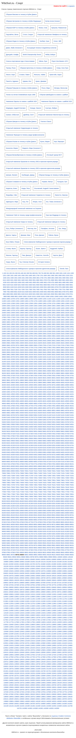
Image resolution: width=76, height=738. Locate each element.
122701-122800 (62, 638)
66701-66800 (19, 461)
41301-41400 (37, 387)
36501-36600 (37, 373)
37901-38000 (19, 378)
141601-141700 (67, 706)
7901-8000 (10, 292)
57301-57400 (37, 434)
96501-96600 (37, 548)
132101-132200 (25, 673)
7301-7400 (35, 289)
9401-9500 (50, 294)
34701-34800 (19, 368)
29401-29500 (46, 352)
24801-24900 (65, 338)
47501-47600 (19, 406)
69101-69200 (19, 468)
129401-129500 (14, 664)
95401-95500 (10, 545)
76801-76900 (65, 489)
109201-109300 (8, 592)
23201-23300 (65, 334)
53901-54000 (19, 424)
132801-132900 (30, 675)
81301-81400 (37, 503)
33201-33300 (28, 364)
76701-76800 (56, 489)
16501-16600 (37, 315)
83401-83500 (10, 510)
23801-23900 (46, 336)
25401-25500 (46, 340)
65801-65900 (10, 459)
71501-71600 (19, 475)
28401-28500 (28, 350)
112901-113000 (57, 603)
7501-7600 (50, 289)
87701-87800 (37, 522)
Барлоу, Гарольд (25, 248)
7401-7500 (43, 289)
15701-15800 (37, 313)
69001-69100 (10, 468)
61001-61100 (10, 445)
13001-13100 (10, 306)
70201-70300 (46, 471)
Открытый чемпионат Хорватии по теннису (35, 195)
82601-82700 (10, 508)
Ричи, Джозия (39, 235)
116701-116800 (46, 617)
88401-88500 (28, 524)
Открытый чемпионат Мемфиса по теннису (52, 34)
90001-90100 (28, 529)
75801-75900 (46, 487)
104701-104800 (14, 576)
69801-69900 (10, 471)
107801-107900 (67, 585)
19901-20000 (56, 324)
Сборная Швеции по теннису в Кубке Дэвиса (21, 121)
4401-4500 (32, 282)
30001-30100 (28, 354)
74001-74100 (28, 482)
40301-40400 (19, 385)
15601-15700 (28, 313)
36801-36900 (65, 373)
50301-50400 (56, 413)
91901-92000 (56, 534)
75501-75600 (19, 487)
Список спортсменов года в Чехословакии (20, 61)
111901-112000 (19, 601)
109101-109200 (67, 589)
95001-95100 (46, 543)
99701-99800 (39, 557)
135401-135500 (30, 685)
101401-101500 (8, 564)
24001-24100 (65, 336)
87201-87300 (65, 520)
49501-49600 (56, 410)
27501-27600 (19, 347)
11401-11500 (10, 301)
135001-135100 (57, 683)
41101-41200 (19, 387)
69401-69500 (46, 468)
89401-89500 (46, 527)
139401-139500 (40, 699)
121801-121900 (35, 636)
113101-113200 (8, 606)
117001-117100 (8, 620)
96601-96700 (46, 548)
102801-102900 (19, 568)
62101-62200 (37, 447)
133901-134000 (8, 680)
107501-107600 (35, 585)
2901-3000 (62, 278)
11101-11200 (56, 299)
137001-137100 (62, 690)
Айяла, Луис (43, 61)
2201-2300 (10, 278)
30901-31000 (37, 357)
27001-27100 (46, 345)
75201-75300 (65, 485)
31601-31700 (28, 359)
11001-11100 (46, 299)
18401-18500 (65, 320)
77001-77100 (10, 492)
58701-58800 (19, 438)
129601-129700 (35, 664)
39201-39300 (65, 380)
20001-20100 (65, 324)
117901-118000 (35, 622)
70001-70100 (28, 471)
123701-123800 (30, 643)
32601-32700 (46, 361)
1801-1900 (50, 275)
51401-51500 (10, 417)
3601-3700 (43, 280)
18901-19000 (37, 322)
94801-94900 (28, 543)
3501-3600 (35, 280)
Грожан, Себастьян (12, 115)
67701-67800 (37, 464)
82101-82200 (37, 506)
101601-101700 (30, 564)
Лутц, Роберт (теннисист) (14, 228)
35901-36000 (56, 371)
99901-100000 (57, 557)
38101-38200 (37, 378)
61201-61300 (28, 445)
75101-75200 (56, 485)
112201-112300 (51, 601)
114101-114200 (46, 608)
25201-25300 (28, 340)
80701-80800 (56, 501)
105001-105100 (46, 576)
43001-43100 (46, 392)
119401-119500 (57, 627)
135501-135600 (40, 685)
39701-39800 (37, 382)
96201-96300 (10, 548)
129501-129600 (25, 664)
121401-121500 (62, 634)
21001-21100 (10, 329)
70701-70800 (19, 473)
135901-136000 (14, 687)
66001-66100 (28, 459)
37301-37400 (37, 375)
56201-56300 (10, 431)
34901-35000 (37, 368)
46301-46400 (56, 401)
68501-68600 (37, 466)
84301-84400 (19, 513)
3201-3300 (13, 280)
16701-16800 (56, 315)
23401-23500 (10, 336)
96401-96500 (28, 548)
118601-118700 (40, 624)
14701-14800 (19, 310)
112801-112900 (46, 603)
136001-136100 (25, 687)
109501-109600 (40, 592)
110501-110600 (8, 596)
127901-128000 (62, 657)
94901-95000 (37, 543)
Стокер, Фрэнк (11, 248)
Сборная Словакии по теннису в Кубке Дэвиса (21, 181)
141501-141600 (57, 706)
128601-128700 (67, 659)
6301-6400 (32, 287)
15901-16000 (56, 313)
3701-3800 (50, 280)
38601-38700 (10, 380)
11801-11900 (46, 301)
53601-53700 (65, 422)
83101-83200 (56, 508)
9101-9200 (28, 294)
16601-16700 (46, 315)
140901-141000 (62, 703)
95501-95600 (19, 545)
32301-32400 (19, 361)
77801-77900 (10, 494)
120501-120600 (35, 631)
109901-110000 (14, 594)
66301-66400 (56, 459)
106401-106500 (57, 580)
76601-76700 (46, 489)
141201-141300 (25, 706)
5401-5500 (35, 285)
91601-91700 (28, 534)
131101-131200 (57, 669)
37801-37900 (10, 378)
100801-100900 (14, 561)
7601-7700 (58, 289)
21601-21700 (65, 329)
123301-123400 (57, 641)
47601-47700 (28, 406)
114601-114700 (30, 610)
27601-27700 (28, 347)
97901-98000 (19, 552)
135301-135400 (19, 685)
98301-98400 (56, 552)
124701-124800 (67, 645)
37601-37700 (65, 375)
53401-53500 (46, 422)
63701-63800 (37, 452)
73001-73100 (10, 480)
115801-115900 (19, 615)
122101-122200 (67, 636)
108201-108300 (40, 587)
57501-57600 (56, 434)
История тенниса (44, 262)
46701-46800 (19, 403)
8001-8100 (17, 292)
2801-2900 (54, 278)
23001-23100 (46, 334)
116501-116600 (25, 617)
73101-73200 (19, 480)
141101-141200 (14, 706)
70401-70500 (65, 471)
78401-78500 (65, 494)
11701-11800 (37, 301)
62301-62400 (56, 447)
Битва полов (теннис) (52, 21)
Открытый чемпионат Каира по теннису (19, 222)
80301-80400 (19, 501)
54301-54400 (56, 424)
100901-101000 (25, 561)
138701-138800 (35, 696)
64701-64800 (56, 454)
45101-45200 (19, 399)
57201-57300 (28, 434)
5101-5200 (13, 285)
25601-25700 (65, 340)
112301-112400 (62, 601)
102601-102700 (67, 566)
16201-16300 (10, 315)
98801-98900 (28, 555)
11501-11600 (19, 301)
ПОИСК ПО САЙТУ (60, 6)
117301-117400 (40, 620)
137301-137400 (25, 692)
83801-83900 (46, 510)
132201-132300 (35, 673)
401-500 (26, 273)
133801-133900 (67, 678)
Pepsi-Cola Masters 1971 (60, 61)
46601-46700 (10, 403)
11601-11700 (28, 301)
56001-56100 (65, 429)
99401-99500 (12, 557)
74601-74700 (10, 485)
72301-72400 (19, 478)
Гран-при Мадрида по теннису (56, 215)
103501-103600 (25, 571)
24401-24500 (28, 338)
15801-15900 (46, 313)
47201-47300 (65, 403)
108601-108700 (14, 589)
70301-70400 (56, 471)
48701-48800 (56, 408)
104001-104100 (8, 573)
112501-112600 (14, 603)
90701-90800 (19, 531)
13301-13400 (37, 306)
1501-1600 (28, 275)
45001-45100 (10, 399)
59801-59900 (46, 441)
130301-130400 (40, 666)
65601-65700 (65, 457)
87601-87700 (28, 522)
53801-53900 (10, 424)
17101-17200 (19, 317)
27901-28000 (56, 347)
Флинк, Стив (43, 28)
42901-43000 (37, 392)
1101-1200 (70, 273)
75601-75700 (28, 487)
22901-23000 (37, 334)
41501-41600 (56, 387)
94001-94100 (28, 541)
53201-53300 (28, 422)
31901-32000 (56, 359)
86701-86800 (19, 520)
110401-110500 (67, 594)
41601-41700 (65, 387)
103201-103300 (62, 568)
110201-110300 (46, 594)
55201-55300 (65, 427)
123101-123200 (35, 641)
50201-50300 (46, 413)
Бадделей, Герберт (56, 248)
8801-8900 (6, 294)
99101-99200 (56, 555)
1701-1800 (43, 275)
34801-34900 (28, 368)
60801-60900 (65, 443)
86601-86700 (10, 520)
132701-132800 (19, 675)
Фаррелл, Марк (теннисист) (31, 148)
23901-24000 (56, 336)
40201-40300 (10, 385)
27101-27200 (56, 345)
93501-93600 (56, 538)
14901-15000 (37, 310)
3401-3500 (28, 280)
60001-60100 (65, 441)
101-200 (9, 273)
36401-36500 (28, 373)
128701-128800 (8, 662)
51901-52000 (56, 417)
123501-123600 (8, 643)
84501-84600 (37, 513)
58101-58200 (37, 436)
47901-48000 (56, 406)
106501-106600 (67, 580)
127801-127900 (51, 657)
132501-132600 (67, 673)
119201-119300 (35, 627)
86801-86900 (28, 520)
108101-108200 (30, 587)
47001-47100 (46, 403)
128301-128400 (35, 659)
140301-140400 (67, 701)
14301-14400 (56, 308)
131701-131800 (51, 671)
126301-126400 (30, 652)
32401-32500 (28, 361)
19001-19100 (46, 322)
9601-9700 (65, 294)
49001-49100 (10, 410)
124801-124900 (8, 648)
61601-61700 (65, 445)
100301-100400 (30, 559)
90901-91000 (37, 531)
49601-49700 (65, 410)
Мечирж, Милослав (60, 88)
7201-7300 (28, 289)
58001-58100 (28, 436)
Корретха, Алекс (11, 188)
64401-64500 (28, 454)
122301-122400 (19, 638)
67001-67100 (46, 461)
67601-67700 (28, 464)
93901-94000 (19, 541)
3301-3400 (21, 280)
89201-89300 (28, 527)
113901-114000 (25, 608)
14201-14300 (46, 308)
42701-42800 (19, 392)
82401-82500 (65, 506)
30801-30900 (28, 357)
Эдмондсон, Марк (12, 202)
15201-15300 (65, 310)
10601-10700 (10, 299)
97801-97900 (10, 552)
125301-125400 (62, 648)
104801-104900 (25, 576)
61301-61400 (37, 445)
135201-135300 (8, 685)
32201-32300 (10, 361)
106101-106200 (25, 580)
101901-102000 (62, 564)
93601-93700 (65, 538)
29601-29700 (65, 352)
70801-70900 (28, 473)
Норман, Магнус (47, 181)
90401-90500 (65, 529)
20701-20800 (56, 327)
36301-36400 (19, 373)
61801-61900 (10, 447)
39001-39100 (46, 380)
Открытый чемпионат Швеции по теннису (51, 222)
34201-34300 (46, 366)
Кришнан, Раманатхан (58, 28)
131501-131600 (30, 671)
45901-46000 (19, 401)
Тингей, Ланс (64, 268)
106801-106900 (30, 582)
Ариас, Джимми (41, 81)
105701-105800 (51, 578)
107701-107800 (57, 585)
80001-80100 (65, 499)
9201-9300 (35, 294)
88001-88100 (65, 522)
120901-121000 (8, 634)
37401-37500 (46, 375)
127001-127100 (35, 655)
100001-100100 (68, 557)
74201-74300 (46, 482)
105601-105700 (40, 578)
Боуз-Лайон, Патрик (12, 242)
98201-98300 (46, 552)
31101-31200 (56, 357)
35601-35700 (28, 371)
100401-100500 (40, 559)
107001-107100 (51, 582)
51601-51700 (28, 417)
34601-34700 (10, 368)
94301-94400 (56, 541)
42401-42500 (65, 389)
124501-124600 (46, 645)
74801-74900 (28, 485)
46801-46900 (28, 403)
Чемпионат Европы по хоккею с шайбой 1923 (56, 101)
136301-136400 (57, 687)
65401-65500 (46, 457)
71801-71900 (46, 475)
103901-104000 (67, 571)
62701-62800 (19, 450)
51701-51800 (37, 417)
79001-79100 (46, 496)
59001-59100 (46, 438)
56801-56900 (65, 431)
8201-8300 (32, 292)
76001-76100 (65, 487)
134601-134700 (14, 683)
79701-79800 (37, 499)
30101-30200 (37, 354)
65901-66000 (19, 459)
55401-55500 (10, 429)
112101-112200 (40, 601)
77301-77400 (37, 492)
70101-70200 (37, 471)
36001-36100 (65, 371)
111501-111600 (46, 599)
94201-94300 (46, 541)
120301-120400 (14, 631)
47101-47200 (56, 403)
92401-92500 (28, 536)
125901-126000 (57, 650)
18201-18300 (46, 320)
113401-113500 (40, 606)
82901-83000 (37, 508)
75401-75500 (10, 487)
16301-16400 (19, 315)
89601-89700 (65, 527)
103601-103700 (35, 571)
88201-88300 (10, 524)
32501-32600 (37, 361)
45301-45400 (37, 399)
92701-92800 (56, 536)
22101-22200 (37, 331)
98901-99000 (37, 555)
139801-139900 (14, 701)
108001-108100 (19, 587)
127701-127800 (40, 657)
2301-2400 (17, 278)
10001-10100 (27, 296)
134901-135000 (46, 683)
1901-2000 (58, 275)
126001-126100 (67, 650)
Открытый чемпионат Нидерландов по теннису (22, 128)
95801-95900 (46, 545)
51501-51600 (19, 417)
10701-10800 (19, 299)
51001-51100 (46, 415)
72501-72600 (37, 478)
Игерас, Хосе (37, 202)
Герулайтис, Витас (12, 34)
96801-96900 (65, 548)
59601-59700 (28, 441)
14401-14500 (65, 308)
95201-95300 (65, 543)
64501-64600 (37, 454)
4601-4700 (47, 282)
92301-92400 (19, 536)
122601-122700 (51, 638)
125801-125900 (46, 650)
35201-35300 (65, 368)
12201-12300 (10, 303)
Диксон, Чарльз (11, 235)
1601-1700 (35, 275)
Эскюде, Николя (35, 108)
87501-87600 (19, 522)
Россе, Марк (46, 88)
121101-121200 (30, 634)
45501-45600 (56, 399)
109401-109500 (30, 592)
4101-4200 (10, 282)
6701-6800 (62, 287)
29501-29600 (56, 352)
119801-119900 (30, 629)
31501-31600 (19, 359)
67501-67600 (19, 464)
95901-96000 (56, 545)
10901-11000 (37, 299)
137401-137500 (35, 692)
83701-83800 (37, 510)
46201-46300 (46, 401)
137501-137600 (46, 692)
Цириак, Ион (27, 81)
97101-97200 (19, 550)
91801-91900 (46, 534)
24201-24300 (10, 338)
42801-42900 (28, 392)
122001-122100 (57, 636)
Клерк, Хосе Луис (62, 68)
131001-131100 (46, 669)
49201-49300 (28, 410)
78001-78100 (28, 494)
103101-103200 (51, 568)
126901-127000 (25, 655)
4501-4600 (39, 282)
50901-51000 (37, 415)
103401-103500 (14, 571)
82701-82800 (19, 508)
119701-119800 (19, 629)
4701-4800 (54, 282)
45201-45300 (28, 399)
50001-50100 (28, 413)
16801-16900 (65, 315)
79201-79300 (65, 496)
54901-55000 (37, 427)
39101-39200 (56, 380)
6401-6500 (39, 287)
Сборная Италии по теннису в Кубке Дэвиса (21, 141)
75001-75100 (46, 485)
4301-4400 (25, 282)
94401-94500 (65, 541)
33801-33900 (10, 366)
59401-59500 (10, 441)
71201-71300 (65, 473)
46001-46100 (28, 401)
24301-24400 (19, 338)
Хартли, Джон (57, 255)
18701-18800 (19, 322)
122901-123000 (14, 641)
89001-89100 (10, 527)
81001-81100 (10, 503)
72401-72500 (28, 478)
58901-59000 (37, 438)
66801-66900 (28, 461)
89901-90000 (19, 529)
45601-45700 (65, 399)
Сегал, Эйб (57, 41)
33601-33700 (65, 364)
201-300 (15, 273)
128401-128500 (46, 659)
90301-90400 (56, 529)
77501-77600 (56, 492)
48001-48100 (65, 406)
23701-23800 (37, 336)
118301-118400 (8, 624)
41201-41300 (28, 387)
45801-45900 (10, 401)
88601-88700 (46, 524)
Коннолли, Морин (12, 148)
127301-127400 (67, 655)
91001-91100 (46, 531)
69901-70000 (19, 471)
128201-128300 (25, 659)
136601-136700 (19, 690)
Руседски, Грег (62, 181)
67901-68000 (56, 464)
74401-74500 (65, 482)
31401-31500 (10, 359)
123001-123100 (25, 641)
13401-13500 (46, 306)
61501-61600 (56, 445)
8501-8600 (54, 292)
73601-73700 (65, 480)
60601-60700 (46, 443)
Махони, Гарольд (12, 255)
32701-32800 (56, 361)
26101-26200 (37, 343)
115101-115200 (14, 613)
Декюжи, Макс (26, 235)
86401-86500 (65, 517)
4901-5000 (69, 282)
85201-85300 (28, 515)
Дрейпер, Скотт (28, 115)
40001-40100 (65, 382)
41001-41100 (10, 387)
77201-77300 (28, 492)
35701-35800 (37, 371)
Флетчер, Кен (31, 228)
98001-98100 (28, 552)
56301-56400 (19, 431)
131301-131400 (8, 671)
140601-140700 (30, 703)
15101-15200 (56, 310)
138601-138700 (25, 696)
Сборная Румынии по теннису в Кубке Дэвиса (21, 88)
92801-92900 (65, 536)
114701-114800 (40, 610)
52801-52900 (65, 420)
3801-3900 (58, 280)
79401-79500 (10, 499)
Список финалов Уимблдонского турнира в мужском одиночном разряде (30, 268)
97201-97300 (28, 550)
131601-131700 (40, 671)
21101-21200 (19, 329)
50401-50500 (65, 413)
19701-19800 (37, 324)
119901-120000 (40, 629)
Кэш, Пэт (25, 202)
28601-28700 (46, 350)
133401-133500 (25, 678)
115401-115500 (46, 613)
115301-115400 (35, 613)
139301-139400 (30, 699)
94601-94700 (10, 543)
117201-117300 (30, 620)
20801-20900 (65, 327)
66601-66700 (10, 461)
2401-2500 (25, 278)
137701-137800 (67, 692)
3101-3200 (6, 280)
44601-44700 (46, 396)
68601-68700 (46, 466)
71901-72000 (56, 475)
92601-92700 (46, 536)
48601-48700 (46, 408)
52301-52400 (19, 420)
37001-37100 (10, 375)
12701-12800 (56, 303)
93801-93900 (10, 541)
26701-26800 (19, 345)
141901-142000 (43, 708)
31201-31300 (65, 357)
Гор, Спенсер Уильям (26, 262)
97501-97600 (56, 550)
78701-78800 (19, 496)
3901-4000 (65, 280)
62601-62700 (10, 450)
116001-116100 (40, 615)
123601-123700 (19, 643)
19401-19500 (10, 324)
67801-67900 (46, 464)
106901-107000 (40, 582)
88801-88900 (65, 524)
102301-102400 (35, 566)
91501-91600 (19, 534)
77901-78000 (19, 494)
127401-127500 (8, 657)
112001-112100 (30, 601)
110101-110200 (35, 594)
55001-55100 (46, 427)
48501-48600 (37, 408)
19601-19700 (28, 324)
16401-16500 (28, 315)
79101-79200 (56, 496)
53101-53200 (19, 422)
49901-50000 (19, 413)
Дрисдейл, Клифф (12, 54)
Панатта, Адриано (12, 81)
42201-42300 (46, 389)
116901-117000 (67, 617)
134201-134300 (40, 680)
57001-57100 (10, 434)
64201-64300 (10, 454)
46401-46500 (65, 401)
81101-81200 (19, 503)
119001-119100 (14, 627)
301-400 (20, 273)
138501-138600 (14, 696)
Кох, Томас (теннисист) (54, 202)
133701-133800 (57, 678)
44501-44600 (37, 396)
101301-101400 (67, 561)
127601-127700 (30, 657)
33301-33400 (37, 364)
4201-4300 (17, 282)
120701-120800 (57, 631)
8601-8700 (62, 292)
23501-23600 (19, 336)
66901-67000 (37, 461)
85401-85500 (46, 515)
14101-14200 (37, 308)
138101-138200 (40, 694)
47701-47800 (37, 406)
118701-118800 (51, 624)
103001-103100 (40, 568)
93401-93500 (46, 538)
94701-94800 (19, 543)
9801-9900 (10, 296)
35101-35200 (56, 368)
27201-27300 (65, 345)
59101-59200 (56, 438)
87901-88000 (56, 522)
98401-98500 (65, 552)
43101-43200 (56, 392)
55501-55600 (19, 429)
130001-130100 (8, 666)
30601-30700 (10, 357)
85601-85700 (65, 515)
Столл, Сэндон (28, 34)
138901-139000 (57, 696)
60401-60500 (28, 443)
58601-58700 (10, 438)
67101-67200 (56, 461)
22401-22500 (65, 331)
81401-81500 (46, 503)
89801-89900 (10, 529)
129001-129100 (40, 662)
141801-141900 (32, 708)
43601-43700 (28, 394)
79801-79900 (46, 499)
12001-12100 (65, 301)
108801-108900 (35, 589)
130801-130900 (25, 669)
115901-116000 (30, 615)
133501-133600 (35, 678)
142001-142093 (54, 708)
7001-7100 (13, 289)
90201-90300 (46, 529)
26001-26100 (28, 343)
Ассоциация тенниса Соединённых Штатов (41, 48)
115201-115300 (25, 613)
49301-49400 (37, 410)
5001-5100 (6, 285)
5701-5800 (58, 285)
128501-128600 (57, 659)
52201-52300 (10, 420)
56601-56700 (46, 431)
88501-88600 (37, 524)
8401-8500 (47, 292)
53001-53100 (10, 422)
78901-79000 (37, 496)
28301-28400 (19, 350)
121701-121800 (25, 636)
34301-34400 (56, 366)
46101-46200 (37, 401)
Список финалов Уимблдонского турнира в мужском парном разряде (47, 242)
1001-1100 (62, 273)
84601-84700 (46, 513)
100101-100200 (8, 559)
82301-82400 (56, 506)
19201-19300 (65, 322)
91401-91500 (10, 534)
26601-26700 (10, 345)
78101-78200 (37, 494)
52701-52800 (56, 420)
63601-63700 (28, 452)
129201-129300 (62, 662)
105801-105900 (62, 578)
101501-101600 (19, 564)
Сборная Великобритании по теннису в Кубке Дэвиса (24, 155)
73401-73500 (46, 480)
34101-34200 (37, 366)
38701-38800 (19, 380)
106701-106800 (19, 582)
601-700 (38, 273)
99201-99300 (65, 555)
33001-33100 (10, 364)
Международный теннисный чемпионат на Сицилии (23, 208)
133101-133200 (62, 675)
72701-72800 (56, 478)
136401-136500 (67, 687)
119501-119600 (67, 627)
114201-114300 (57, 608)
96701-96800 (56, 548)
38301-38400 (56, 378)
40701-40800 (56, 385)
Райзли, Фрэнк (53, 235)
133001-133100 (51, 675)
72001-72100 (65, 475)
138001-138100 (30, 694)
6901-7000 (6, 289)
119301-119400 (46, 627)
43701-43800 (37, 394)
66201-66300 (46, 459)
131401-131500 (19, 671)
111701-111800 (67, 599)
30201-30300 (46, 354)
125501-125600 (14, 650)
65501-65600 (56, 457)
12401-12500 (28, 303)
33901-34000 (19, 366)
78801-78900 (28, 496)
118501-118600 (30, 624)
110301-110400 (57, 594)
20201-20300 (10, 327)
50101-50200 (37, 413)
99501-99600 (21, 557)
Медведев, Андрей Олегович (16, 108)
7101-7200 (21, 289)
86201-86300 (46, 517)
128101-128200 (14, 659)
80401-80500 (28, 501)
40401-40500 (28, 385)
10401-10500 (63, 296)
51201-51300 (65, 415)
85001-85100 (10, 515)
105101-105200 (57, 576)
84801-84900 (65, 513)
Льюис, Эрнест (41, 248)
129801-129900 (57, 664)
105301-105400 (8, 578)
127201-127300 (57, 655)
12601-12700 (46, 303)
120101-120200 (62, 629)
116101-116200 (51, 615)
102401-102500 (46, 566)
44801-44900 (65, 396)
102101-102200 (14, 566)
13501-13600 (56, 306)
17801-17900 (10, 320)
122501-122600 (40, 638)
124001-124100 (62, 643)
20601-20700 (46, 327)
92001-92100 (65, 534)
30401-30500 (65, 354)
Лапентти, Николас (61, 195)
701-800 (43, 273)
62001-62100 (28, 447)
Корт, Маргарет (59, 141)
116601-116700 (35, 617)
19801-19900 (46, 324)
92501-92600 (37, 536)
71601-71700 (28, 475)
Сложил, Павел (24, 74)
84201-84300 (10, 513)
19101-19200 (56, 322)
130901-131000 (35, 669)
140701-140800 (40, 703)
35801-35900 (46, 371)
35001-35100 (46, 368)
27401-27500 (10, 347)
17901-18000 (19, 320)
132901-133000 (40, 675)
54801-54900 (28, 427)
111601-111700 (57, 599)
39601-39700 (28, 382)
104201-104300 (30, 573)
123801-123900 (40, 643)
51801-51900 (46, 417)
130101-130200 (19, 666)
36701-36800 (56, 373)
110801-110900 (40, 596)
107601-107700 (46, 585)
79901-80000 (56, 499)
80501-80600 (37, 501)
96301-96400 (19, 548)
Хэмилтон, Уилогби (42, 255)
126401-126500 (40, 652)
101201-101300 (57, 561)
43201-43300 (65, 392)
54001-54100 (28, 424)
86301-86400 (56, 517)
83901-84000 (56, 510)
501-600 (32, 273)
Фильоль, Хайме (39, 74)
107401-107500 (25, 585)
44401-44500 (28, 396)
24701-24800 (56, 338)
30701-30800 (19, 357)
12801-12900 (65, 303)
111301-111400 (25, 599)
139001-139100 (67, 696)
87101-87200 (56, 520)
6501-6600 (47, 287)
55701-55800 (37, 429)
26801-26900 (28, 345)
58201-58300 (46, 436)
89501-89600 (56, 527)
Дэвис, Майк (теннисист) (14, 48)
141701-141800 (22, 708)
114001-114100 (35, 608)
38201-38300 (46, 378)
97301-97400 (37, 550)
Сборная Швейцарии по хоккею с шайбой (54, 94)
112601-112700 (25, 603)
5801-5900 (65, 285)
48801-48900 (65, 408)
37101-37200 (19, 375)
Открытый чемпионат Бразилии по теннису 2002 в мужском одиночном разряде (33, 168)
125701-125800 (35, 650)
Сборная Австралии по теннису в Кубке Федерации (23, 21)
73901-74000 (19, 482)
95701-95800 (37, 545)
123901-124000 (51, 643)
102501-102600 (57, 566)
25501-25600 (56, 340)
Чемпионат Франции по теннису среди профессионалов (25, 135)
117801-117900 (25, 622)
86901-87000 (37, 520)
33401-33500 (46, 364)
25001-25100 (10, 340)
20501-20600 (37, 327)
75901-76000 (56, 487)
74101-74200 (37, 482)
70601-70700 (10, 473)
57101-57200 (19, 434)
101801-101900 (51, 564)
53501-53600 (56, 422)
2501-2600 (32, 278)
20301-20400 (19, 327)
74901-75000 (37, 485)
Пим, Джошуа (26, 255)
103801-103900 (57, 571)
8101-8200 (25, 292)
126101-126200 (8, 652)
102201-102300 (25, 566)
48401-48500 (28, 408)
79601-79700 (28, 499)
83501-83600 (19, 510)
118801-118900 (62, 624)
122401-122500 (30, 638)
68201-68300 (10, 466)
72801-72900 (65, 478)
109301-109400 (19, 592)
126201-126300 (19, 652)
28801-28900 (65, 350)
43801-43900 (46, 394)
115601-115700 (67, 613)
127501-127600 (19, 657)
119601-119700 (8, 629)
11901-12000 (56, 301)
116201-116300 (62, 615)
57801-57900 (10, 436)
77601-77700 (65, 492)
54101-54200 (37, 424)
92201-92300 (10, 536)
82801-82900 (28, 508)
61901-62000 (19, 447)
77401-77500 (46, 492)
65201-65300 (28, 457)
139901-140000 (25, 701)
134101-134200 (30, 680)
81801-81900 (10, 506)
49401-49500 (46, 410)
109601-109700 (51, 592)
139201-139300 (19, 699)
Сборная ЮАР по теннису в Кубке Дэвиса (20, 28)
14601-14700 (10, 310)
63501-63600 (19, 452)
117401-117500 (51, 620)
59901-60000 (56, 441)
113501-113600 (51, 606)
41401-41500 (46, 387)
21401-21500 (46, 329)
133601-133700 (46, 678)
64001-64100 (65, 452)
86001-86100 (28, 517)
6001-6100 (10, 287)
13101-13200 (19, 306)
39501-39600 (19, 382)
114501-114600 (19, 610)
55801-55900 (46, 429)
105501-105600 (30, 578)
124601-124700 (57, 645)
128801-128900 (19, 662)
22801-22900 (28, 334)
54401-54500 (65, 424)
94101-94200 (37, 541)
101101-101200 (46, 561)
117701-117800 (14, 622)
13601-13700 (65, 306)
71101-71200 (56, 473)
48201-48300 (10, 408)
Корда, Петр (26, 188)
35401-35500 (10, 371)
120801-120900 (67, 631)
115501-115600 (57, 613)
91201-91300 (65, 531)
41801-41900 (10, 389)
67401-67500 (10, 464)
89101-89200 (19, 527)
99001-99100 (46, 555)
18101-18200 (37, 320)
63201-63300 (65, 450)
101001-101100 (35, 561)
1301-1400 (13, 275)
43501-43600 (19, 394)
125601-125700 (25, 650)
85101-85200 (19, 515)
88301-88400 (19, 524)
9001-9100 (21, 294)
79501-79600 (19, 499)
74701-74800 (19, 485)
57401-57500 (46, 434)
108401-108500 (62, 587)
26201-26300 (46, 343)
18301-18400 (56, 320)
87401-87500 (10, 522)
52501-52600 (37, 420)
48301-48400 (19, 408)
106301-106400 (46, 580)
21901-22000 (19, 331)
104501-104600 (62, 573)
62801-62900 (28, 450)
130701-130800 (14, 669)
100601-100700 (62, 559)
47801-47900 (46, 406)
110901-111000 (51, 596)
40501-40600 (37, 385)
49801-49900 (10, 413)
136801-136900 (40, 690)
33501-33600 (56, 364)
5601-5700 (50, 285)
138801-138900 (46, 696)
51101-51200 (56, 415)
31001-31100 (46, 357)
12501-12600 (37, 303)
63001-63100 (46, 450)
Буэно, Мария (45, 141)
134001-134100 (19, 680)
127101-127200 (46, 655)
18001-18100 (28, 320)
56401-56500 (28, 431)
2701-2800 (47, 278)
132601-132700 (8, 675)
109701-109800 (62, 592)
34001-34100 (28, 366)
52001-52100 (65, 417)
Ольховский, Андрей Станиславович (46, 188)
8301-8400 (39, 292)
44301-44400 (19, 396)
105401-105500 (19, 578)
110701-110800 (30, 596)
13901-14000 (19, 308)
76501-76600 (37, 489)
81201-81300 (28, 503)
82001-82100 (28, 506)
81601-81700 (65, 503)
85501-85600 (56, 515)
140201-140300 (57, 701)
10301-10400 (54, 296)
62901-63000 (37, 450)
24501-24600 (37, 338)
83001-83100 (46, 508)
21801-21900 (10, 331)
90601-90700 (10, 531)
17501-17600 (56, 317)
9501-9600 (58, 294)
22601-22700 (10, 334)
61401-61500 (46, 445)
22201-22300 (46, 331)
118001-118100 (46, 622)
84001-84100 (65, 510)
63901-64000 (56, 452)
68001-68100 (65, 464)
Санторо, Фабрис (51, 108)
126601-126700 (62, 652)
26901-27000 (37, 345)
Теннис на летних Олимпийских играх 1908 (20, 94)
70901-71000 (37, 473)
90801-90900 (28, 531)
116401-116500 (14, 617)
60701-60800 (56, 443)
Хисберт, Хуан (44, 41)
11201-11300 (65, 299)
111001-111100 (62, 596)
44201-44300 (10, 396)
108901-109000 (46, 589)
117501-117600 (62, 620)
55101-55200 (56, 427)
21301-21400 (37, 329)
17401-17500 (46, 317)
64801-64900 (65, 454)
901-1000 (56, 273)
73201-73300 (28, 480)
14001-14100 (28, 308)
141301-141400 (35, 706)
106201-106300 (35, 580)
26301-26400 (56, 343)
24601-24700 (46, 338)
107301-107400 (14, 585)
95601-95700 (28, 545)
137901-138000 (19, 694)
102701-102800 (8, 568)
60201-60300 (10, 443)
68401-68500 (28, 466)
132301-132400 (46, 673)
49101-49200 (19, 410)
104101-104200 (19, 573)
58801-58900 (28, 438)
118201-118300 (67, 622)
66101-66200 (37, 459)
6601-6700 (54, 287)
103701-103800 (46, 571)
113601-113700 (62, 606)
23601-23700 (28, 336)
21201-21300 (28, 329)
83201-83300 (65, 508)
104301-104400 (40, 573)
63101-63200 (56, 450)
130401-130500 (51, 666)
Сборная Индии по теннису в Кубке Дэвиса (20, 41)
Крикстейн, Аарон (56, 74)
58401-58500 (65, 436)
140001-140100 (35, 701)
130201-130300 (30, 666)
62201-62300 (46, 447)
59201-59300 (65, 438)
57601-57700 (65, 434)
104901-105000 (35, 576)
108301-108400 (51, 587)
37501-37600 (56, 375)
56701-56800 (56, 431)
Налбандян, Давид (28, 175)
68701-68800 (56, 466)
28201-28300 (10, 350)
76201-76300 (10, 489)
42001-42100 (28, 389)
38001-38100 (28, 378)
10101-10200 (36, 296)
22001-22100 (28, 331)
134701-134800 (25, 683)
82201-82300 (46, 506)
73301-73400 (37, 480)
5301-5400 (28, 285)
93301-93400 (37, 538)
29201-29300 (28, 352)
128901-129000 (30, 662)
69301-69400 (37, 468)
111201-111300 (14, 599)
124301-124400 (25, 645)
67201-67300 (65, 461)
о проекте (71, 6)
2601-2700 (39, 278)
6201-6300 (25, 287)
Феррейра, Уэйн (11, 195)
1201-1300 (6, 275)
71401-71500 (10, 475)
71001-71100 (46, 473)
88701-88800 (56, 524)
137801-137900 (8, 694)
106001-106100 (14, 580)
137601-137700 (57, 692)
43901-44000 (56, 394)
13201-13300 (28, 306)
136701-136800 (30, 690)
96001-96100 (65, 545)
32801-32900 (65, 361)
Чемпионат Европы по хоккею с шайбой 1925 (21, 101)
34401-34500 (65, 366)
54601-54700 (10, 427)
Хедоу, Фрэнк (10, 262)
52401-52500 (28, 420)
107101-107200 (62, 582)
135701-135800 (62, 685)
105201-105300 (67, 576)
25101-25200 (19, 340)
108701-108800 (25, 589)
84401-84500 (28, 513)
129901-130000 (67, 664)
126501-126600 (51, 652)
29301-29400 (37, 352)
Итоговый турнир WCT (54, 155)
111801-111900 (8, 601)
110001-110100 (25, 594)
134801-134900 (35, 683)
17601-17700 (65, 317)
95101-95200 (56, 543)
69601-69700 (65, 468)
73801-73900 (10, 482)
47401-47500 (10, 406)
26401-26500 (65, 343)
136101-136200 (35, 687)
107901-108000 (8, 587)
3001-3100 (69, 278)
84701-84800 (56, 513)
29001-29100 (10, 352)
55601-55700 (28, 429)
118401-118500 (19, 624)
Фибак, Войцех (50, 54)
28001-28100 (65, 347)
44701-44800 (56, 396)
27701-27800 (37, 347)
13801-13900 (10, 308)
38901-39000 (37, 380)
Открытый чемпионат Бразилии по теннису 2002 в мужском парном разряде (32, 161)
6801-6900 (69, 287)
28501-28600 (37, 350)
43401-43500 (10, 394)
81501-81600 (56, 503)
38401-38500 (65, 378)
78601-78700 (10, 496)
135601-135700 (51, 685)
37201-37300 (28, 375)
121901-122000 (46, 636)
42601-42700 (10, 392)
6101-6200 (17, 287)
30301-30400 (56, 354)
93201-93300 (28, 538)
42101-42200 (37, 389)
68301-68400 (19, 466)
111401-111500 (35, 599)
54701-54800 (19, 427)
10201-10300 (45, 296)
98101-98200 (37, 552)
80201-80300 (10, 501)
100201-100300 (19, 559)
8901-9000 (13, 294)
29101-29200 (19, 352)
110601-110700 (19, 596)
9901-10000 (18, 296)
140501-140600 (19, 703)
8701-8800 (69, 292)
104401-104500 (51, 573)
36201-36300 (10, 373)
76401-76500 (28, 489)
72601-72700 (46, 478)
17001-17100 (10, 317)
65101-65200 (19, 457)
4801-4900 (62, 282)
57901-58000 (19, 436)
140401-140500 (8, 703)
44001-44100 (65, 394)
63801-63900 (46, 452)
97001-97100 (10, 550)
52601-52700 (46, 420)
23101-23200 (56, 334)
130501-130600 (62, 666)
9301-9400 (43, 294)
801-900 (49, 273)
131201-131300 (67, 669)
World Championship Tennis (32, 54)
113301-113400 (30, 606)
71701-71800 (37, 475)
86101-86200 (37, 517)
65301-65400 (37, 457)
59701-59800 (37, 441)
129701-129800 (46, 664)
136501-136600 (8, 690)
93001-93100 (10, 538)
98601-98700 (10, 555)
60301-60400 (19, 443)
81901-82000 (19, 506)
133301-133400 (14, 678)
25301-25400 (37, 340)
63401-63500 (10, 452)
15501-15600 (19, 313)
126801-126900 (14, 655)
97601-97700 (65, 550)
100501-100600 (51, 559)
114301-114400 (67, 608)
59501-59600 (19, 441)
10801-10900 (28, 299)
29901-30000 (19, 354)
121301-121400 (51, 634)
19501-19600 (19, 324)
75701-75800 (37, 487)
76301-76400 (19, 489)
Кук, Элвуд (62, 228)
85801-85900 (10, 517)
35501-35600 (19, 371)
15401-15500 (10, 313)
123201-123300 (46, 641)
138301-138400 (62, 694)
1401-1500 (21, 275)
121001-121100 (19, 634)
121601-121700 (14, 636)
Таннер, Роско (11, 68)
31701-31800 (37, 359)
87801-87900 (46, 522)
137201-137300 (14, 692)
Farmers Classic (46, 121)
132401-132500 (57, 673)
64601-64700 (46, 454)
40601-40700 (46, 385)
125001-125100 (30, 648)
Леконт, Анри (10, 74)
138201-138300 (51, 694)
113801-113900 (14, 608)
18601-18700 (10, 322)
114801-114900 (51, 610)
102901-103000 (30, 568)
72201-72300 (10, 478)
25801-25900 (10, 343)
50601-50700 (10, 415)
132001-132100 (14, 673)
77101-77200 (19, 492)
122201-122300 (8, 638)
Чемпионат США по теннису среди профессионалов (23, 215)
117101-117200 (19, 620)
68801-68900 (65, 466)
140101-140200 (46, 701)
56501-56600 (37, 431)
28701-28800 (56, 350)
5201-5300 (21, 285)
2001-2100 (65, 275)
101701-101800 (40, 564)
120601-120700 (46, 631)
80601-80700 (46, 501)
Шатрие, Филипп (11, 175)
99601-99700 (30, 557)
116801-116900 (57, 617)
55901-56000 (56, 429)
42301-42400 (56, 389)
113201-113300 (19, 606)
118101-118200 (57, 622)
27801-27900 (46, 347)
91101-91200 (56, 531)
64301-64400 (19, 454)
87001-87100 (46, 520)
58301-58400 (56, 436)
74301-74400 (56, 482)
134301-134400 (51, 680)
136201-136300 (46, 687)
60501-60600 (37, 443)
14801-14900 (28, 310)
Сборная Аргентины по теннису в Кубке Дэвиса (36, 68)
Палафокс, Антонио (47, 228)
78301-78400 (56, 494)
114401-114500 (8, 610)
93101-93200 (19, 538)
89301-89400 (37, 527)
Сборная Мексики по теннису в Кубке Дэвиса (21, 14)
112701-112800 (35, 603)
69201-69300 (28, 468)
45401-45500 (46, 399)
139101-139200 (8, 699)
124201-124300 (14, 645)
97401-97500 (46, 550)
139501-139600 (51, 699)
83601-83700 (28, 510)
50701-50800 (19, 415)
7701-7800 (65, 289)
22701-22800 (19, 334)
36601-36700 (46, 373)
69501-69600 (56, 468)
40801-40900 (65, 385)
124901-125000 (19, 648)
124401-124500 (35, 645)
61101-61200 (19, 445)
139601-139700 (62, 699)
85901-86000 (19, 517)
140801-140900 (51, 703)
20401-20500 (28, 327)
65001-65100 (10, 457)
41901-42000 (19, 389)
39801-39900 (46, 382)
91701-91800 (37, 534)
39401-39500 (10, 382)
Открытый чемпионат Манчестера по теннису (53, 115)
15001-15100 (46, 310)
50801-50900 (28, 415)
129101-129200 (51, 662)
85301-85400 (37, 515)
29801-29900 (10, 354)
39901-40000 (56, 382)
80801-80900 (65, 501)
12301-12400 (19, 303)
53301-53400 (37, 422)
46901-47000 (37, 403)
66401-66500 (65, 459)
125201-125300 (51, 648)
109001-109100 (57, 589)
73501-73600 (56, 480)
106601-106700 (8, 582)
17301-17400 (37, 317)
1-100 (4, 273)
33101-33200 (19, 364)
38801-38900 (28, 380)
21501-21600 (56, 329)
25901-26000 (19, 343)
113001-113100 (67, 603)
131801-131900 (62, 671)
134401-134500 (62, 680)
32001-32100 (65, 359)
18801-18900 (28, 322)
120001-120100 (51, 629)
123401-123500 (67, 641)
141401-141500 (46, 706)
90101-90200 (37, 529)
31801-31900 (46, 359)
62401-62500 (65, 447)
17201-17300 (28, 317)
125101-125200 (40, 648)
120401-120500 (25, 631)
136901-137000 (51, 690)
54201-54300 (46, 424)
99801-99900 (48, 557)
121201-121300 (40, 634)
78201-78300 (46, 494)
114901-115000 (62, 610)
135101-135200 (67, 683)
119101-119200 (25, 627)
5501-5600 (43, 285)
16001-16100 (65, 313)
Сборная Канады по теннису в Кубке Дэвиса (54, 175)
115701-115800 (8, 615)
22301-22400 (56, 331)
